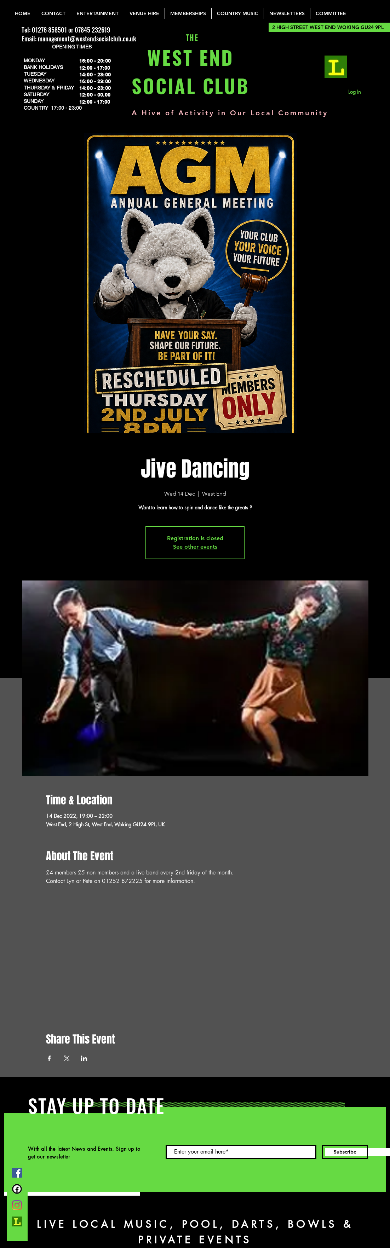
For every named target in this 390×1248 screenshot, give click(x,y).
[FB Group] (17, 1189)
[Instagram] (17, 1205)
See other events (195, 546)
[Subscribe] (345, 1152)
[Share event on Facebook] (49, 1058)
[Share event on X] (66, 1058)
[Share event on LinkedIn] (84, 1058)
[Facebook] (17, 1173)
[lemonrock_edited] (336, 67)
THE (190, 38)
